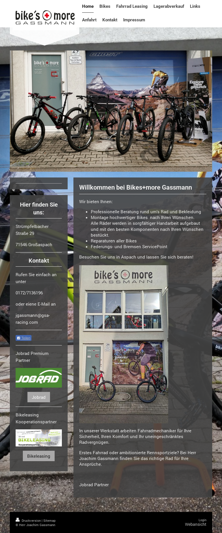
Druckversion (29, 520)
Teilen (23, 338)
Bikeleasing (38, 456)
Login (202, 520)
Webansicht (195, 524)
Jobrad (39, 397)
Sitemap (49, 520)
